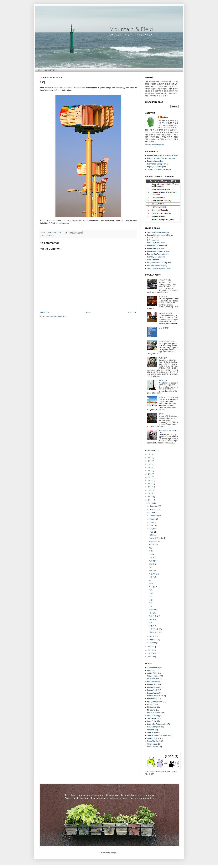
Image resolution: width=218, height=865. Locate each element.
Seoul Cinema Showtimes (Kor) (158, 268)
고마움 (151, 554)
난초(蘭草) (153, 561)
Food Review (152, 682)
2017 (150, 480)
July (151, 522)
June (152, 525)
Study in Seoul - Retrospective (158, 735)
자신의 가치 (153, 626)
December (154, 506)
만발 (151, 606)
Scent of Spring (153, 716)
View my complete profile (154, 145)
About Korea (50, 236)
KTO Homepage (153, 240)
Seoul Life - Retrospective (156, 724)
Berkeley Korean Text (155, 161)
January (153, 643)
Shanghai (150, 730)
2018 (150, 477)
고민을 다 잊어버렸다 (167, 341)
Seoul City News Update (156, 243)
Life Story (150, 704)
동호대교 (152, 535)
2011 (150, 500)
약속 (151, 603)
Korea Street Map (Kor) (155, 248)
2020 (150, 471)
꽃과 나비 (152, 571)
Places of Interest (153, 713)
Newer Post (44, 312)
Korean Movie (152, 690)
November (154, 509)
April (151, 532)
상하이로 (152, 577)
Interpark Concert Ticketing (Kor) (159, 263)
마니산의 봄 (153, 544)
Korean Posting (153, 693)
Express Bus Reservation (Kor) (158, 254)
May (151, 529)
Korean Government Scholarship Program (162, 155)
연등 (151, 548)
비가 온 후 (153, 587)
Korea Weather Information (157, 246)
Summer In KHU (153, 738)
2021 (150, 467)
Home (39, 70)
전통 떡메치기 (154, 541)
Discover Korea (50, 70)
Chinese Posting (153, 676)
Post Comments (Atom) (58, 316)
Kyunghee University (155, 701)
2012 (150, 497)
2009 (150, 647)
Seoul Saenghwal (153, 727)
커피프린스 (163, 297)
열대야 (161, 414)
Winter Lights (152, 744)
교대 (151, 593)
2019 (150, 474)
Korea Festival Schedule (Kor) (158, 251)
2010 (150, 503)
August (152, 519)
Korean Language (153, 687)
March (152, 636)
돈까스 (151, 583)
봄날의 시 (152, 619)
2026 (150, 454)
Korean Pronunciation (155, 696)
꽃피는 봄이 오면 (155, 632)
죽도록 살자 (163, 358)
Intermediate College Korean (158, 164)
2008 (150, 650)
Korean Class (152, 684)
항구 (151, 590)
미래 (151, 551)
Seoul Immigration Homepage (158, 232)
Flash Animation (153, 679)
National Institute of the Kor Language (161, 158)
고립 (151, 600)
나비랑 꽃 (152, 564)
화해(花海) (153, 609)
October (153, 512)
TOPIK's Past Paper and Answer (159, 170)
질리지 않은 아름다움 (157, 538)
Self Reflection (152, 718)
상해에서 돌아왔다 (165, 313)
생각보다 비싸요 (165, 280)
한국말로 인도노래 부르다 (168, 397)
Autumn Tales (152, 673)
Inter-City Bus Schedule (156, 257)
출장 (151, 567)
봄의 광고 (152, 613)
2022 (150, 464)
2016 (150, 484)
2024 (150, 458)
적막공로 (152, 558)
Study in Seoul (152, 733)
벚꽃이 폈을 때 (154, 616)
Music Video (151, 707)
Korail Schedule (153, 260)
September (154, 516)
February (153, 640)
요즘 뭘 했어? (164, 328)
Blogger (113, 853)
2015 (150, 487)
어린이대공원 (154, 574)
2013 (150, 493)
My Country (151, 710)
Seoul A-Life (151, 721)
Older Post (132, 312)
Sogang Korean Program (156, 167)
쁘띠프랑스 (163, 381)
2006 (150, 657)
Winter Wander (152, 747)
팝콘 (151, 597)
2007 (150, 653)
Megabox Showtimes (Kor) (157, 265)
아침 (151, 580)
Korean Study (152, 699)
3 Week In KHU (153, 667)
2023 (150, 461)
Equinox (51, 232)
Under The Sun (152, 741)
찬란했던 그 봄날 (155, 629)
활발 (151, 622)
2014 (150, 490)
